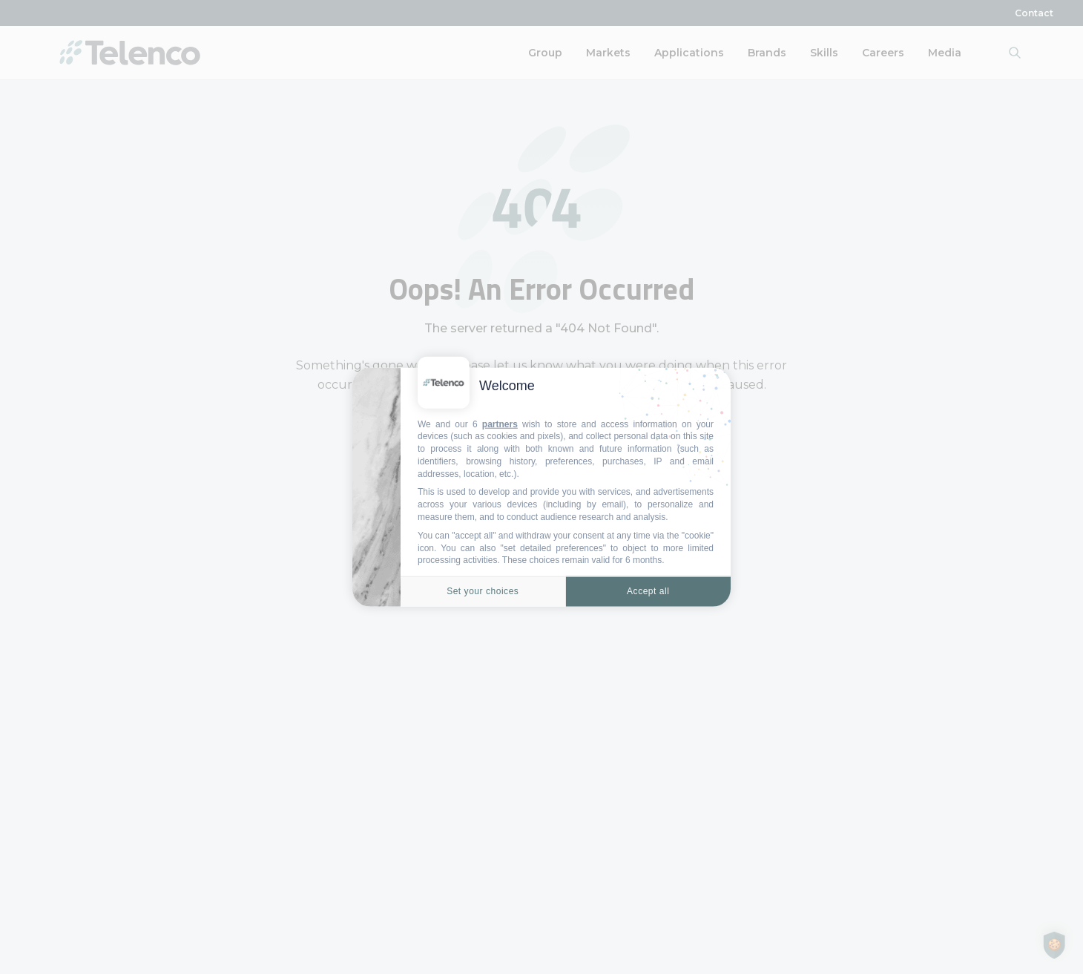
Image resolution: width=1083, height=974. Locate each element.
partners (500, 423)
